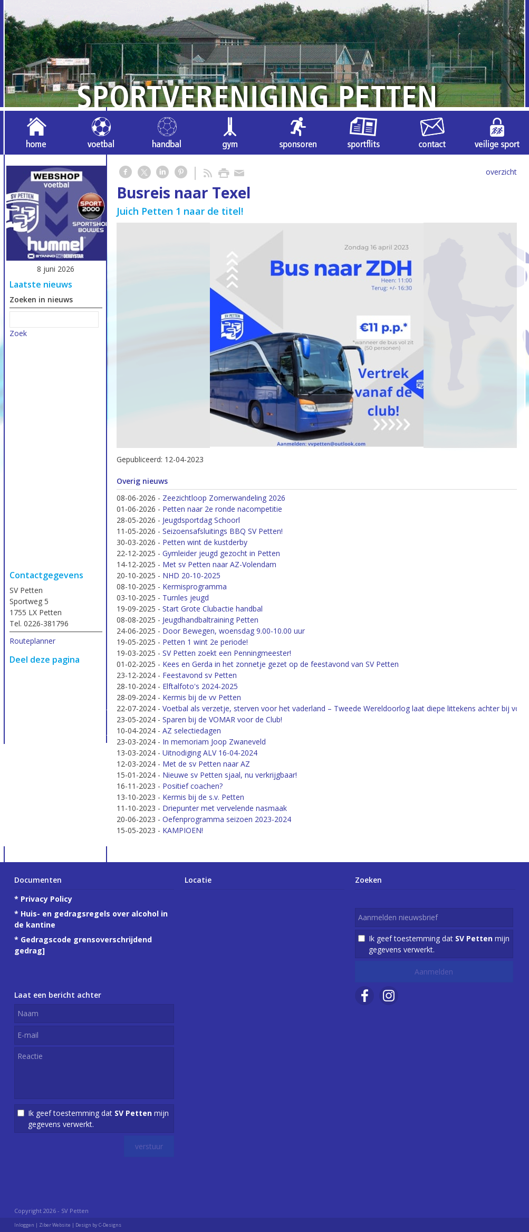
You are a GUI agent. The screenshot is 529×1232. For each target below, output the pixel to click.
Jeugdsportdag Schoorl (201, 520)
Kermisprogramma (194, 586)
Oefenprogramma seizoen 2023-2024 (226, 819)
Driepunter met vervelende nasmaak (224, 808)
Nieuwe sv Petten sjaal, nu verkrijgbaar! (229, 775)
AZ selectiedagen (191, 730)
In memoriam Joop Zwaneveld (214, 742)
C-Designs (110, 1224)
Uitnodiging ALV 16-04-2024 (209, 753)
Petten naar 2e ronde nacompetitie (222, 509)
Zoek (18, 333)
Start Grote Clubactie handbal (212, 609)
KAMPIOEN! (182, 830)
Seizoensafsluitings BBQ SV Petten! (222, 531)
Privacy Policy (46, 899)
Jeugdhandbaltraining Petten (210, 620)
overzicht (501, 172)
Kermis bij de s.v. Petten (203, 797)
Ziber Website (55, 1224)
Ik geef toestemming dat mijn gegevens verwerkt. (98, 1118)
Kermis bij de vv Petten (201, 697)
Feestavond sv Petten (199, 675)
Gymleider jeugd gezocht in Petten (221, 553)
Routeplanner (32, 641)
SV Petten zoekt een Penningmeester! (226, 653)
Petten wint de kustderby (204, 542)
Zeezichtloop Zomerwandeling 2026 (223, 498)
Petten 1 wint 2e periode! (205, 642)
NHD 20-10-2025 (191, 575)
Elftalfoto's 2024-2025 (200, 686)
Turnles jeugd (185, 598)
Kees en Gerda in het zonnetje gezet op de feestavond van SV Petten (280, 664)
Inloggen (24, 1224)
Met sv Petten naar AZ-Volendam (219, 564)
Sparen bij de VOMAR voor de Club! (222, 719)
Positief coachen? (192, 786)
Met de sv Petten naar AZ (206, 764)
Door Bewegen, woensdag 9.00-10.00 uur (233, 631)
